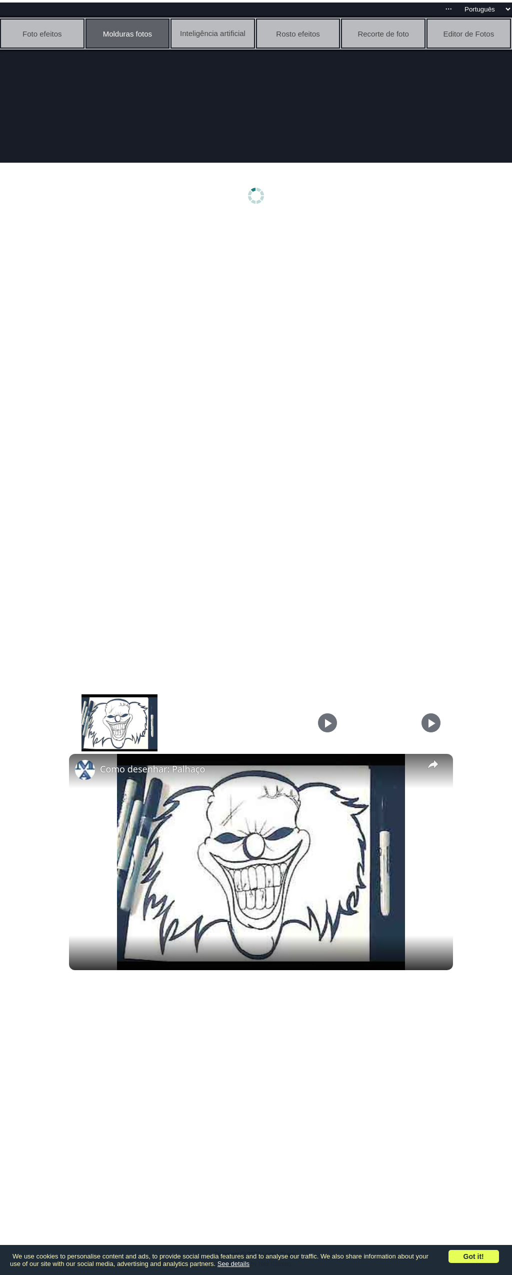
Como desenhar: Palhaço (152, 769)
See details (234, 1263)
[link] (85, 770)
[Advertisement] (258, 299)
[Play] (328, 723)
